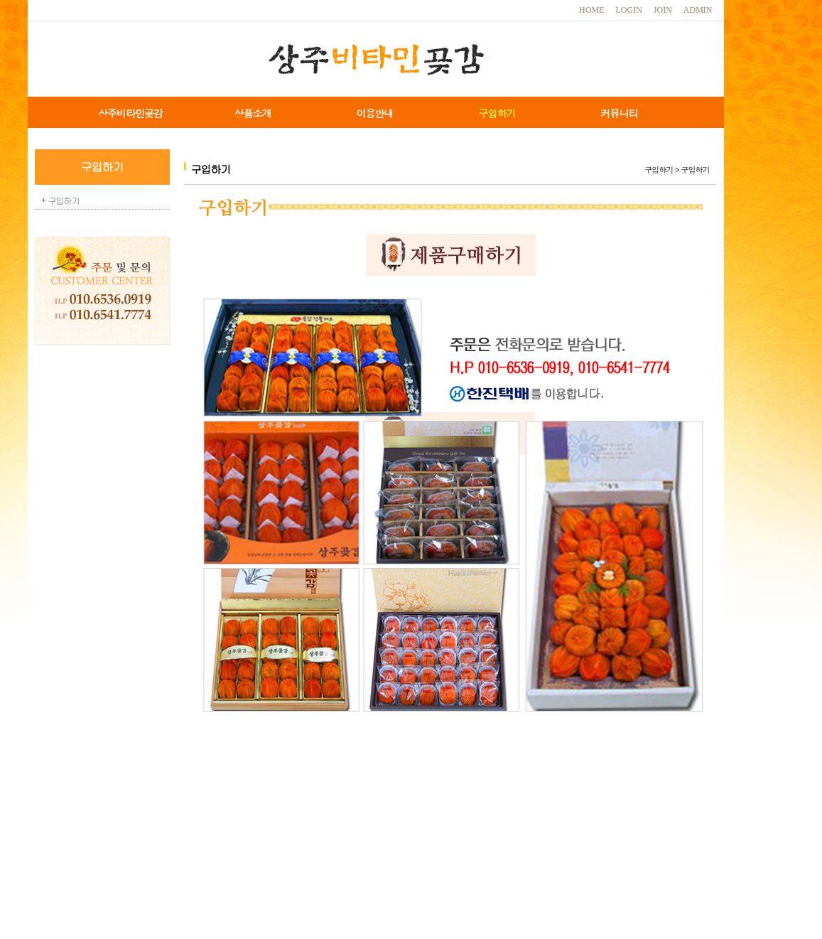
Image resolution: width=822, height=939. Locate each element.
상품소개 (252, 113)
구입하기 (497, 113)
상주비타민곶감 (130, 113)
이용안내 (375, 113)
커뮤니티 (619, 113)
